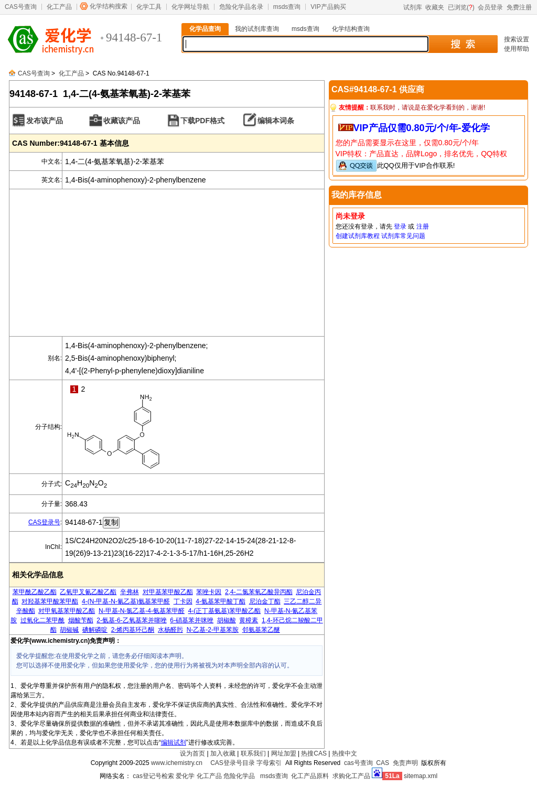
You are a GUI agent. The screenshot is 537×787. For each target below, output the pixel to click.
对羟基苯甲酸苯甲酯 (50, 601)
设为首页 (192, 753)
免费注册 (519, 7)
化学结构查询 (351, 29)
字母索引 (269, 763)
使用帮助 (516, 48)
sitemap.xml (420, 776)
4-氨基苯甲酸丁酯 (220, 601)
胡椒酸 (226, 620)
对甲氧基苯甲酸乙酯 (66, 610)
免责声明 (405, 763)
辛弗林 (129, 592)
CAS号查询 (21, 6)
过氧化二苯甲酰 (42, 620)
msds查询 (287, 6)
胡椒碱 (69, 629)
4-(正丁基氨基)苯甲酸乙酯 (224, 610)
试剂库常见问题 (403, 236)
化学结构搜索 (108, 6)
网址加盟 (283, 753)
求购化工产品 (351, 776)
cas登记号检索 (153, 776)
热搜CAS (314, 753)
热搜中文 (344, 753)
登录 (400, 226)
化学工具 (149, 6)
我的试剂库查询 (257, 29)
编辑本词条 (275, 120)
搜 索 (463, 44)
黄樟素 (248, 620)
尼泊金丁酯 (265, 601)
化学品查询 (205, 29)
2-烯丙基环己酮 (133, 629)
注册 (422, 226)
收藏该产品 (121, 120)
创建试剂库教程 (358, 236)
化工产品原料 (310, 776)
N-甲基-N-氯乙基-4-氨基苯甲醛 (142, 610)
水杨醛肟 (170, 629)
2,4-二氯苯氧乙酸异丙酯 (259, 592)
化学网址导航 (190, 6)
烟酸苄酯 (80, 620)
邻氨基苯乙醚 (261, 629)
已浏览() (461, 7)
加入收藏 (222, 753)
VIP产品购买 (328, 6)
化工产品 (59, 6)
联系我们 (253, 753)
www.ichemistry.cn (176, 763)
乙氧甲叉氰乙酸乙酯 (88, 592)
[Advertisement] (167, 262)
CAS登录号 (44, 522)
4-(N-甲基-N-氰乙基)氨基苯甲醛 (126, 601)
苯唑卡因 (208, 592)
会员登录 (490, 7)
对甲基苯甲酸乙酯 (168, 592)
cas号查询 (358, 763)
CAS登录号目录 (232, 763)
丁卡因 (183, 601)
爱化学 (185, 776)
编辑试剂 (173, 742)
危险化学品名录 (241, 6)
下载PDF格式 (202, 120)
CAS (382, 763)
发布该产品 (44, 120)
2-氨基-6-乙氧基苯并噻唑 (131, 620)
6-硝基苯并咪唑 (191, 620)
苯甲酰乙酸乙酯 (35, 592)
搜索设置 (516, 39)
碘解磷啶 (95, 629)
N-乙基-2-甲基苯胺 (213, 629)
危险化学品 (239, 776)
